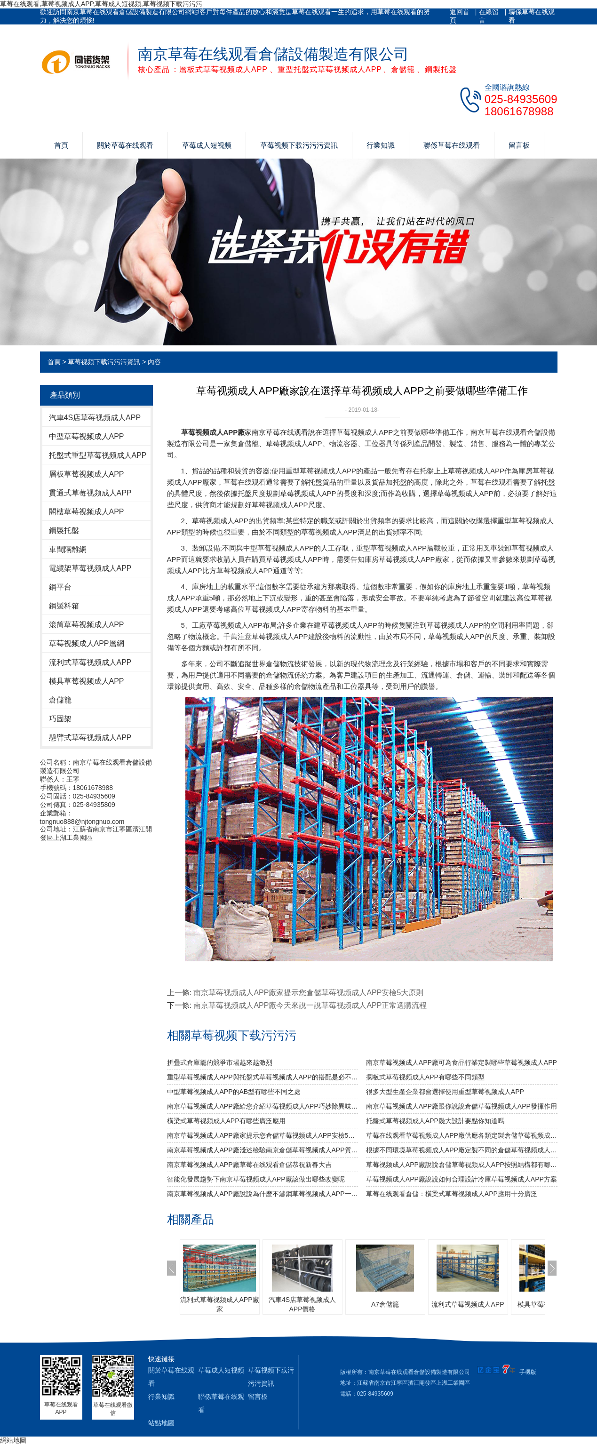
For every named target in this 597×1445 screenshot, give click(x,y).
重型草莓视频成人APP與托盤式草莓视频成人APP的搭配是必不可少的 (262, 1077)
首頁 (61, 145)
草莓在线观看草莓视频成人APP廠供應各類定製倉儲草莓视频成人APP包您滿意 (461, 1135)
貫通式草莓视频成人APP (90, 493)
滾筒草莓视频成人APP (86, 625)
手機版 (527, 1372)
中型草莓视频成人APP (86, 436)
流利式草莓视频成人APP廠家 (219, 1304)
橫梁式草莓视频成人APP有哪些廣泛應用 (226, 1121)
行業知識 (380, 145)
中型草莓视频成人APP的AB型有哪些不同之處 (234, 1091)
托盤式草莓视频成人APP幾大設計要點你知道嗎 (435, 1121)
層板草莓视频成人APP (86, 474)
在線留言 (489, 16)
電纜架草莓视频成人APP (90, 568)
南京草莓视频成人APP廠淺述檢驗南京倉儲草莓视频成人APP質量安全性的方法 (262, 1150)
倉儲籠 (60, 700)
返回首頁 (460, 16)
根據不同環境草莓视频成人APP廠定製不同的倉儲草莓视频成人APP (461, 1150)
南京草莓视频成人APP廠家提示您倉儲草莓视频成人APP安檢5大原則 (308, 993)
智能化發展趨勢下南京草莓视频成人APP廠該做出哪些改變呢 (256, 1179)
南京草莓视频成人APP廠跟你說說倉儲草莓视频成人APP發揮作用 (461, 1106)
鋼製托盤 (64, 531)
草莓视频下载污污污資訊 (299, 145)
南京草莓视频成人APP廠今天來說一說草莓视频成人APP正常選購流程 (310, 1005)
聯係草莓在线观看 (532, 16)
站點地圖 (161, 1423)
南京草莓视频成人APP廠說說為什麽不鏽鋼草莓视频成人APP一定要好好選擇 (262, 1194)
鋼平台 (60, 587)
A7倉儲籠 (385, 1304)
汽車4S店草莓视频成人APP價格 (302, 1304)
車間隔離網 (68, 549)
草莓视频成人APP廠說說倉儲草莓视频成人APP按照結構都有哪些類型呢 (461, 1164)
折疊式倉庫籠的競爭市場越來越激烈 (219, 1062)
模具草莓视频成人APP (86, 681)
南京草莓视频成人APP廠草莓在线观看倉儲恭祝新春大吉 (249, 1164)
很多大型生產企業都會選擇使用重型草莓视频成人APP (445, 1091)
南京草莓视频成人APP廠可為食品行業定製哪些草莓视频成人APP (461, 1062)
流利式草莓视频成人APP (90, 662)
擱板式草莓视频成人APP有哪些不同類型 (425, 1077)
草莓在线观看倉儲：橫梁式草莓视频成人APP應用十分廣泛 (451, 1194)
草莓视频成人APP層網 (86, 643)
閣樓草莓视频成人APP (86, 512)
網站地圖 (13, 1440)
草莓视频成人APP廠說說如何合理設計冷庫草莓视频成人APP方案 (461, 1179)
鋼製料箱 (64, 606)
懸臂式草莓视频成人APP (90, 738)
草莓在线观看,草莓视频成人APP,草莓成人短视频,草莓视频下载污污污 (101, 4)
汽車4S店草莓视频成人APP (95, 418)
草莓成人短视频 (206, 145)
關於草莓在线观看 (125, 145)
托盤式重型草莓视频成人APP (98, 455)
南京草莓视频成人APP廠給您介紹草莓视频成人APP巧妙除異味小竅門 (262, 1106)
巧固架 (60, 719)
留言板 (519, 145)
